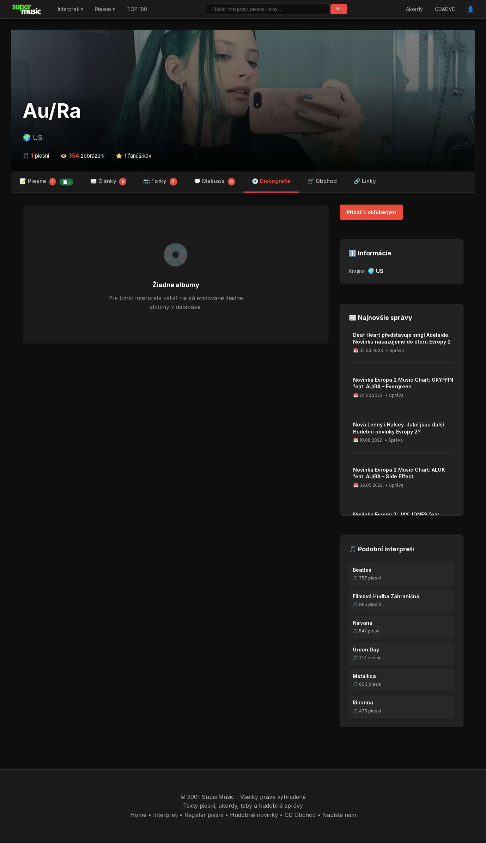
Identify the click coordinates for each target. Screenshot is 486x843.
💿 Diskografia (271, 182)
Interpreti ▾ (70, 10)
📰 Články (108, 183)
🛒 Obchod (322, 182)
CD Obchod (300, 815)
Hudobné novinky (254, 815)
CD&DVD (444, 10)
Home (138, 815)
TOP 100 (137, 10)
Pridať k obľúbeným (371, 213)
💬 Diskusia (214, 183)
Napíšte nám (339, 815)
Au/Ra (52, 112)
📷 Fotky (160, 183)
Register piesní (203, 815)
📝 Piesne (46, 182)
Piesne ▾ (105, 10)
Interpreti (165, 815)
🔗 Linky (365, 182)
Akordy (413, 10)
